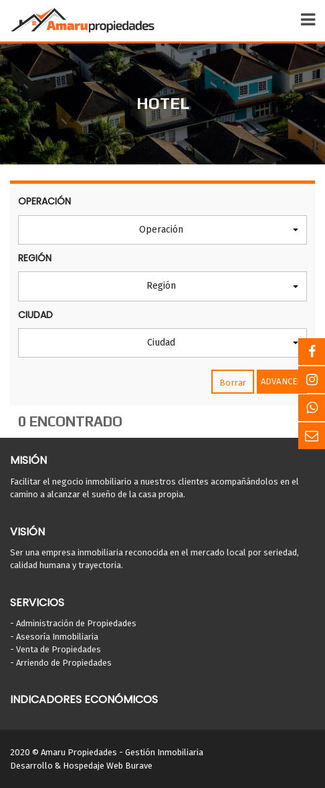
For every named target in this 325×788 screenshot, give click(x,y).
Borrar (232, 383)
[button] (162, 230)
